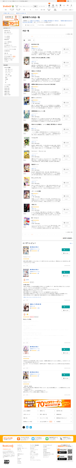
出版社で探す (7, 93)
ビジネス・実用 (8, 75)
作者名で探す (7, 89)
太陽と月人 (34, 204)
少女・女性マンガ (18, 10)
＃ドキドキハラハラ (36, 297)
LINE (18, 455)
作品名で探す (7, 88)
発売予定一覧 (7, 30)
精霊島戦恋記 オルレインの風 (38, 111)
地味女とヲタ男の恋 (36, 71)
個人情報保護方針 (46, 452)
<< (25, 36)
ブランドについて (46, 448)
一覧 (71, 243)
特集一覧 (6, 53)
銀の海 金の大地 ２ (34, 269)
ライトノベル (8, 72)
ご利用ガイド (70, 9)
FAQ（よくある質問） (34, 454)
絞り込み (16, 6)
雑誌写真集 (55, 10)
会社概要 (45, 446)
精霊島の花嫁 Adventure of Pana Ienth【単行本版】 (44, 84)
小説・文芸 (43, 9)
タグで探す (6, 86)
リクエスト (32, 458)
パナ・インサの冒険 (36, 191)
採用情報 (45, 449)
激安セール (6, 43)
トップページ (20, 446)
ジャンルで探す (7, 84)
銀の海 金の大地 (35, 44)
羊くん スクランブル (36, 177)
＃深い (24, 297)
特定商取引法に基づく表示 (48, 454)
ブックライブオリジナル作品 (10, 49)
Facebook (19, 463)
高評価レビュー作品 (8, 59)
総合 (6, 9)
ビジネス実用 (49, 10)
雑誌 (6, 77)
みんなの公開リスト (9, 56)
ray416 (27, 279)
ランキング (19, 451)
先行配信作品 (7, 50)
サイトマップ (45, 457)
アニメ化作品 (7, 36)
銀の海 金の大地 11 (34, 372)
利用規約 (45, 451)
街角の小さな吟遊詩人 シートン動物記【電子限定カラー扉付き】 (44, 20)
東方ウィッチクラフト (37, 97)
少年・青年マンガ (12, 10)
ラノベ (36, 9)
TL (30, 9)
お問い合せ (32, 457)
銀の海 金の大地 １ (34, 346)
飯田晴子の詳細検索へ (68, 238)
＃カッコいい (29, 297)
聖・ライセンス (35, 217)
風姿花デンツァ (35, 164)
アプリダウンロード (34, 449)
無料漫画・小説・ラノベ (22, 448)
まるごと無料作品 (7, 41)
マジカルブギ (35, 137)
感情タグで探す (7, 94)
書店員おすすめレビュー (9, 58)
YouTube (19, 461)
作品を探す (32, 448)
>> (69, 36)
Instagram (19, 458)
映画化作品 (6, 39)
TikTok (18, 460)
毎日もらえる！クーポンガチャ (10, 46)
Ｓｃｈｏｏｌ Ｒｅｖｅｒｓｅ (39, 151)
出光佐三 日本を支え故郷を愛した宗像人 (41, 57)
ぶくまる (6, 61)
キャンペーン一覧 (7, 54)
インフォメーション (34, 455)
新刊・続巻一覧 (7, 32)
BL (24, 9)
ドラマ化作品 (7, 37)
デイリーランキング (8, 33)
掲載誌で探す (7, 91)
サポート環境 (32, 452)
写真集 (6, 79)
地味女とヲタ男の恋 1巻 (35, 304)
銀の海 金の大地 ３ (34, 247)
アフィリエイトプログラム (35, 460)
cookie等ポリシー (46, 455)
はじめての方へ (65, 9)
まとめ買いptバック (8, 45)
